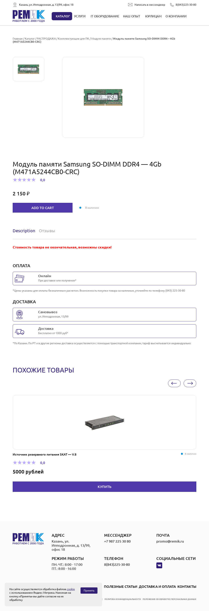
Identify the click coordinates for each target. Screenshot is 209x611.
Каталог (63, 16)
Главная (18, 38)
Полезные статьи (120, 586)
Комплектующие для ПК (73, 38)
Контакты (186, 586)
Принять (89, 590)
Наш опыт (131, 16)
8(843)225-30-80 (186, 4)
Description (24, 230)
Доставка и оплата (157, 586)
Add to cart (42, 208)
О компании (176, 16)
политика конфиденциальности (122, 599)
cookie (71, 589)
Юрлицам (153, 16)
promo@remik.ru (170, 541)
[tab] (25, 230)
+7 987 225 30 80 (117, 541)
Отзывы (47, 230)
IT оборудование (105, 16)
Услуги (80, 16)
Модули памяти (101, 38)
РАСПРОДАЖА (46, 38)
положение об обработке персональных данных (169, 599)
